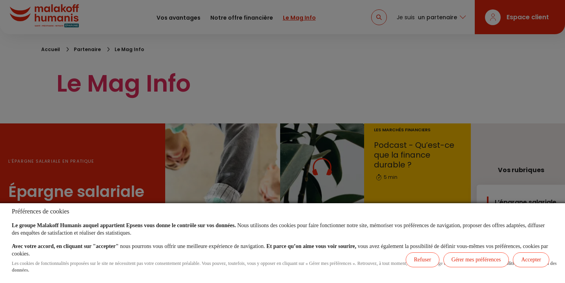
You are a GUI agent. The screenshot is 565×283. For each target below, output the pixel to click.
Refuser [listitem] (422, 260)
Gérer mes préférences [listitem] (476, 260)
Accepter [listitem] (531, 260)
